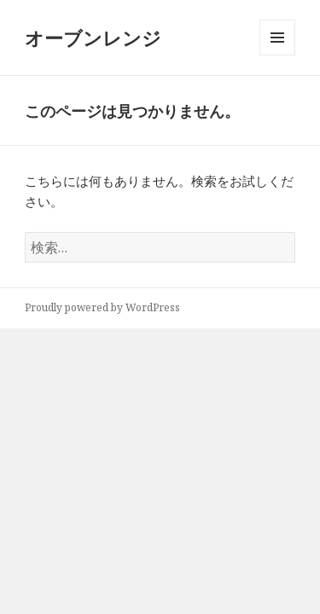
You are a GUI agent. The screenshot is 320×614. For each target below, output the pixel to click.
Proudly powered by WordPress (102, 307)
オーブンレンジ (93, 37)
